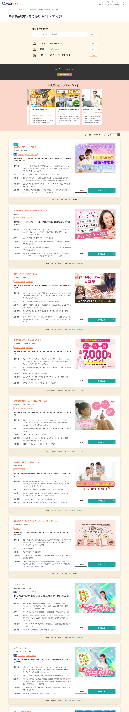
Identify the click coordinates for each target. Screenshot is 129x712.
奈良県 (27, 9)
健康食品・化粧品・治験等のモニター (35, 492)
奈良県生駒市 (33, 9)
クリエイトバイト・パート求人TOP (16, 9)
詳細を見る (101, 203)
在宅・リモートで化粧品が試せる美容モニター (40, 225)
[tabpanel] (64, 116)
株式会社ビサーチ (20, 230)
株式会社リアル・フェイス (24, 297)
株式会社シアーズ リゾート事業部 (26, 630)
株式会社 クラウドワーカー (24, 163)
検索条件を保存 (64, 81)
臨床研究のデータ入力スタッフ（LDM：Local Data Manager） (42, 556)
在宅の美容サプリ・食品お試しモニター (36, 362)
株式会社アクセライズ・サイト (25, 563)
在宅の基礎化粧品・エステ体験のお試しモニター (41, 427)
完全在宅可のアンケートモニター (32, 158)
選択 (95, 44)
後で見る (81, 203)
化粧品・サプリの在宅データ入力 (32, 292)
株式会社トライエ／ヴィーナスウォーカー (30, 367)
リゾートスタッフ (24, 625)
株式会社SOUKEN (21, 497)
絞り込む (95, 34)
